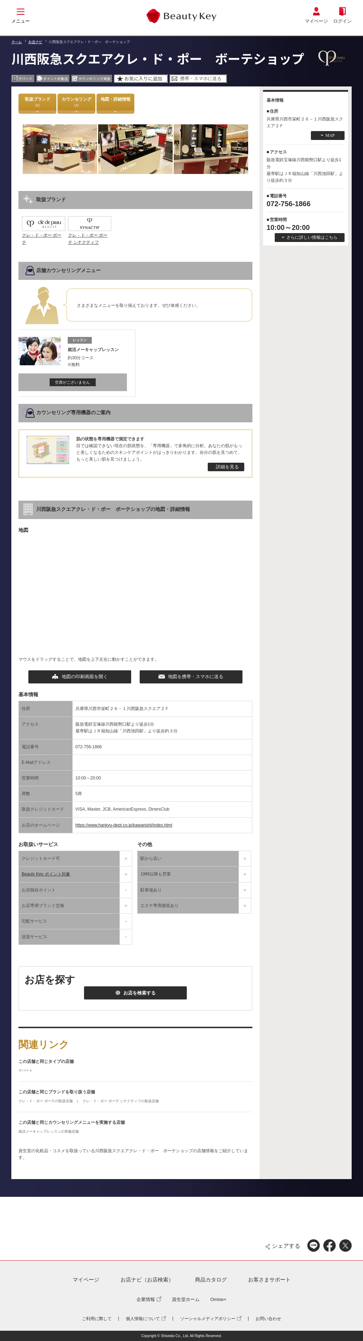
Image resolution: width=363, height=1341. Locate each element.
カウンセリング (76, 102)
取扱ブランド (37, 102)
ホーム (16, 41)
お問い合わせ (268, 1318)
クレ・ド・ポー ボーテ (43, 235)
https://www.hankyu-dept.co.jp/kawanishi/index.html (124, 825)
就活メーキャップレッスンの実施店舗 (48, 1131)
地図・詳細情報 (115, 102)
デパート (25, 1070)
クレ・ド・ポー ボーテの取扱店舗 (46, 1101)
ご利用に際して (97, 1318)
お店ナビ (35, 41)
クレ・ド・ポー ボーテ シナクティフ (89, 235)
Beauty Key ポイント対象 (46, 874)
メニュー (20, 21)
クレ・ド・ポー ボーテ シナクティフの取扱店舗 (121, 1101)
